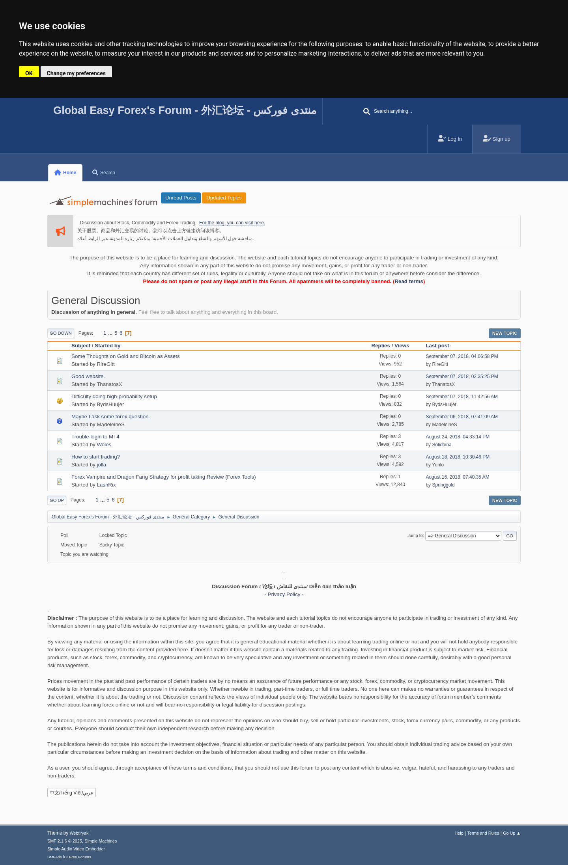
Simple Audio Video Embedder (76, 848)
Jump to (414, 535)
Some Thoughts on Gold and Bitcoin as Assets (125, 356)
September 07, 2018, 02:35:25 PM (462, 376)
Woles (104, 444)
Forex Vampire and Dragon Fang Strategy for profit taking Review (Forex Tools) (163, 477)
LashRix (106, 485)
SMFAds (54, 857)
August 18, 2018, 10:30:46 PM (458, 457)
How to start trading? (95, 457)
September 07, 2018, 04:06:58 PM (462, 356)
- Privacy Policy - (283, 594)
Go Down (61, 333)
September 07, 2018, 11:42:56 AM (462, 396)
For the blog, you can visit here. (232, 223)
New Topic (504, 333)
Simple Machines (100, 841)
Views (401, 346)
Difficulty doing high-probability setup (114, 396)
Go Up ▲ (512, 833)
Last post (441, 346)
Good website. (88, 376)
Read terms (408, 281)
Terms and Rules (483, 833)
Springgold (443, 485)
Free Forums (80, 857)
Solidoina (441, 444)
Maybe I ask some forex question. (110, 416)
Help (459, 833)
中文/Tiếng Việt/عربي (72, 793)
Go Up (57, 500)
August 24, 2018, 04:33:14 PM (458, 437)
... (111, 333)
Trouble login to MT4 (95, 437)
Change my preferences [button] (76, 73)
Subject (80, 346)
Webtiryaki (80, 833)
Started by (107, 346)
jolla (101, 465)
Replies (381, 346)
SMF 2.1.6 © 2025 (64, 841)
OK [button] (29, 73)
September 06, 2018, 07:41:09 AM (462, 416)
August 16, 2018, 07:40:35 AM (457, 477)
